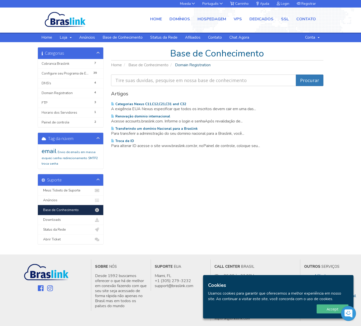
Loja (66, 37)
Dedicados (261, 19)
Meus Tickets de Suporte (71, 190)
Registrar (306, 3)
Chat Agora (239, 37)
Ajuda (262, 3)
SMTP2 (93, 158)
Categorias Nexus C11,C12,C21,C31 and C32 (148, 104)
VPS (238, 19)
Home (156, 19)
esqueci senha (52, 158)
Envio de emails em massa (77, 152)
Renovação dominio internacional (140, 116)
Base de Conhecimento (123, 37)
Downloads (71, 220)
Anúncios (87, 37)
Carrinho (239, 3)
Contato (306, 19)
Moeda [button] (187, 3)
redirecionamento (75, 158)
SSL (285, 19)
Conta (312, 37)
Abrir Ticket (71, 239)
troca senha (50, 164)
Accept (332, 308)
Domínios (179, 19)
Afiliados (193, 37)
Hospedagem (212, 19)
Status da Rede (163, 37)
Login (283, 3)
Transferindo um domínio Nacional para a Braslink (154, 128)
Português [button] (212, 3)
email (49, 151)
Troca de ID (122, 141)
